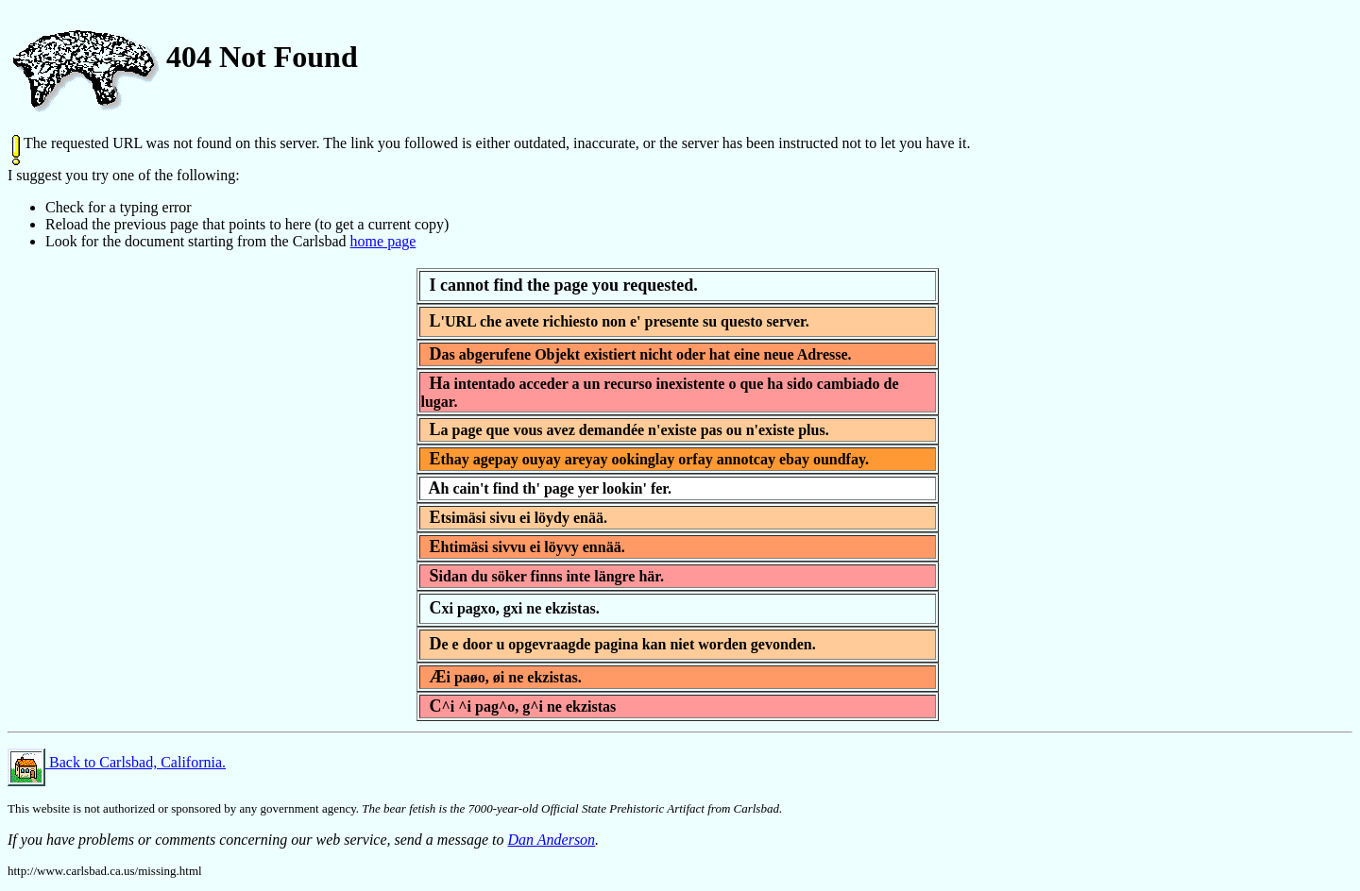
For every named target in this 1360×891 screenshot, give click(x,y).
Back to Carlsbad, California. (117, 762)
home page (383, 241)
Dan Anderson (552, 840)
